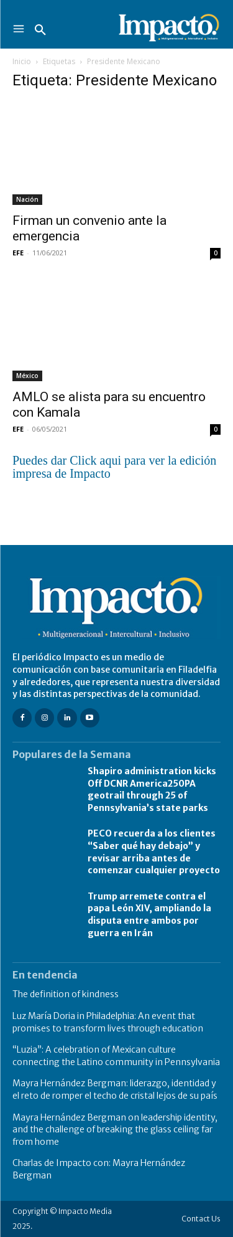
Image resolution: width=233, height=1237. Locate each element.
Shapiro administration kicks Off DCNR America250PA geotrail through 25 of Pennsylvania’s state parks (152, 789)
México (27, 375)
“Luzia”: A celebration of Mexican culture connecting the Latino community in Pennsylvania (116, 1056)
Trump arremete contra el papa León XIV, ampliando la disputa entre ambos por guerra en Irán (149, 915)
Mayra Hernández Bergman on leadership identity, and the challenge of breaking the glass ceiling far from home (114, 1129)
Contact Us (201, 1218)
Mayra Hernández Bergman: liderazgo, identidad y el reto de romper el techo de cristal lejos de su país (114, 1089)
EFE (18, 252)
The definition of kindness (65, 994)
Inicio (21, 61)
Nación (27, 199)
